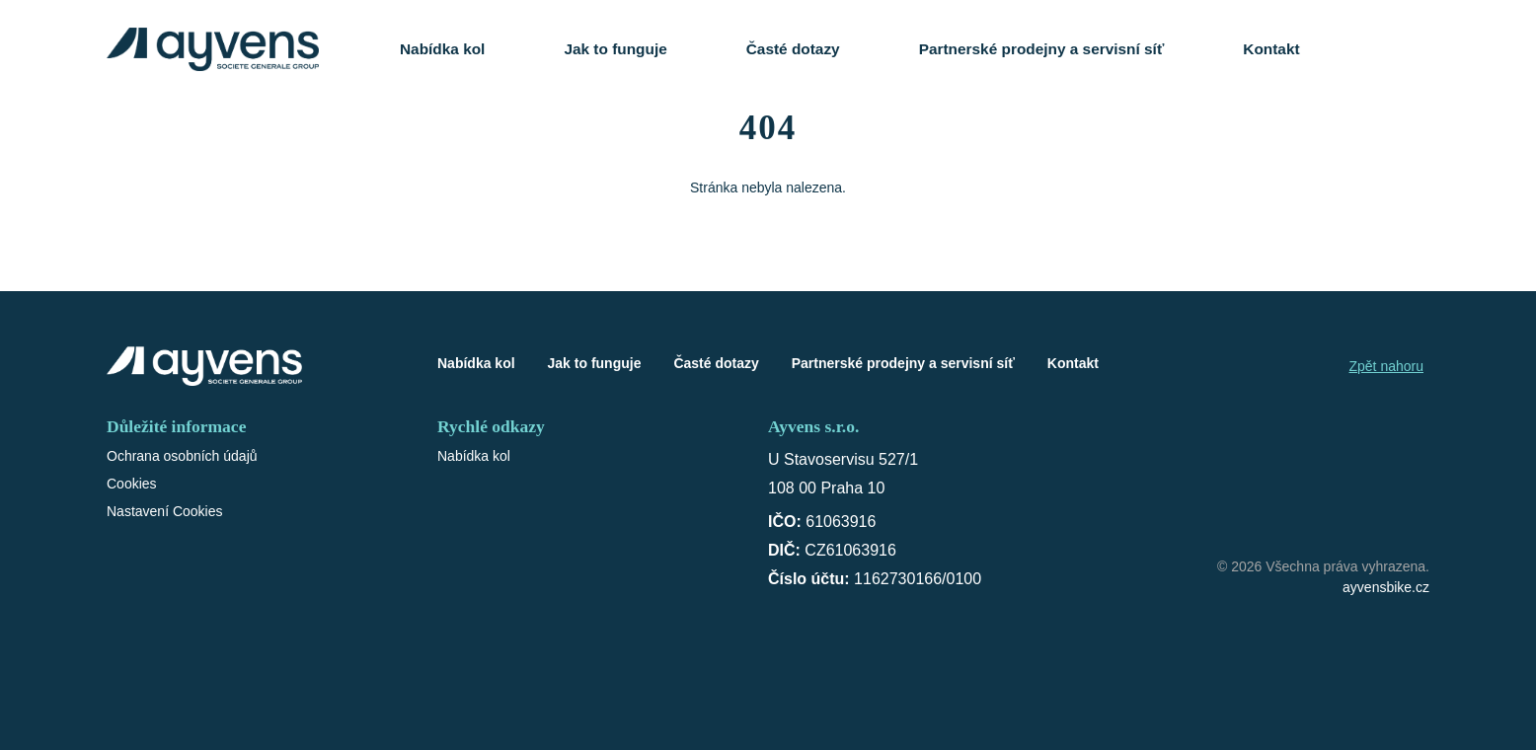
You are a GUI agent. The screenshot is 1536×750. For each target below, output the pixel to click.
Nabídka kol (442, 48)
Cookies (132, 483)
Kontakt (1271, 48)
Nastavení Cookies (165, 511)
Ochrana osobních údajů (182, 456)
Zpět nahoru (1386, 366)
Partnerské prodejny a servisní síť (1042, 48)
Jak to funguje (615, 48)
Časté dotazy (793, 48)
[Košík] (1408, 49)
